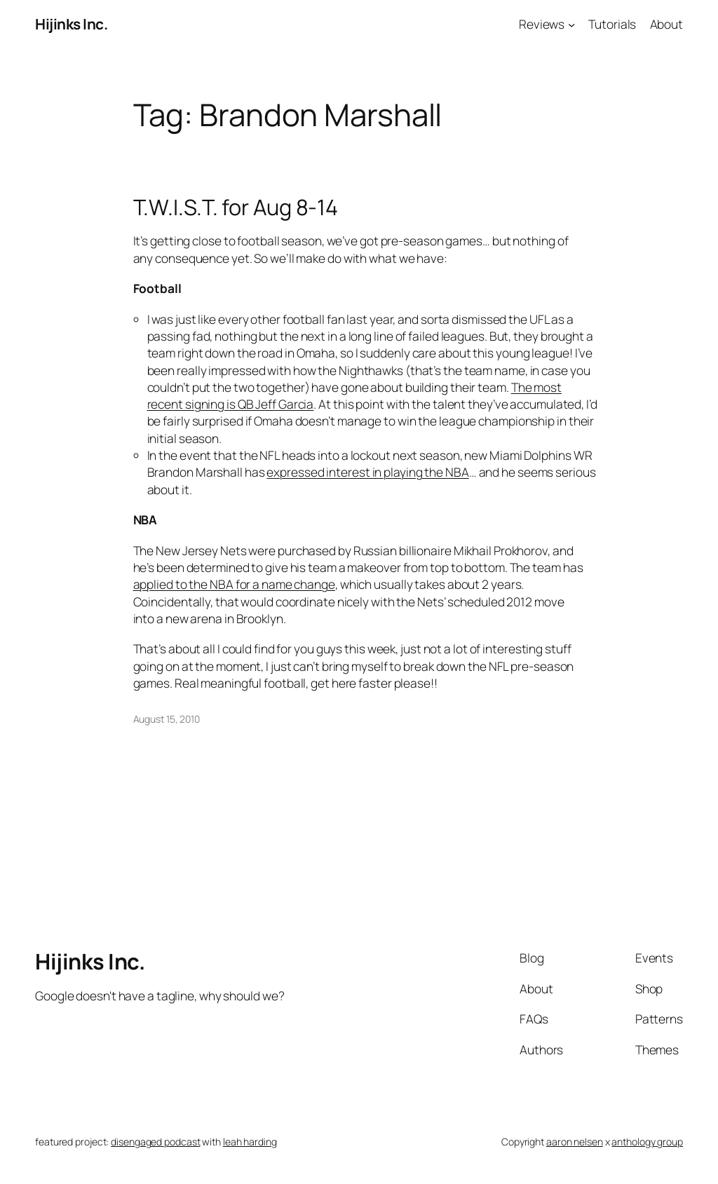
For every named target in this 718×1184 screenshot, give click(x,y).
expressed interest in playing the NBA (367, 471)
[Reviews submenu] (571, 23)
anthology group (647, 1141)
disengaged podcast (155, 1141)
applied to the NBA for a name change (234, 584)
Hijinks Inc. (71, 24)
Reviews (541, 23)
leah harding (250, 1141)
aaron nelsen (574, 1141)
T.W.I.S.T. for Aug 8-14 (236, 207)
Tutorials (612, 23)
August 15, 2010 (167, 719)
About (667, 23)
